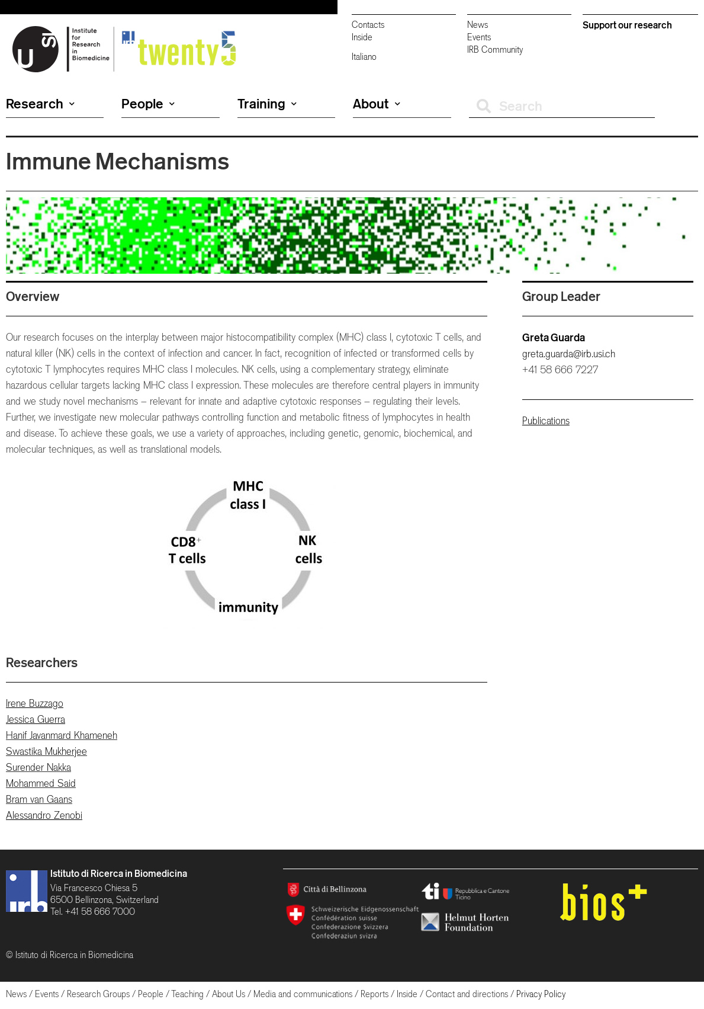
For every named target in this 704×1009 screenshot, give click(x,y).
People (148, 104)
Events (479, 37)
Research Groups (98, 994)
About (376, 104)
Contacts (368, 24)
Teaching (187, 994)
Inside (362, 37)
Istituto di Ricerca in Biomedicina (118, 873)
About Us (228, 994)
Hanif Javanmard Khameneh (61, 735)
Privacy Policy (540, 994)
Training (267, 104)
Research (40, 104)
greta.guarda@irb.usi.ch (568, 353)
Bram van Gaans (39, 799)
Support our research (627, 25)
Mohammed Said (41, 783)
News (477, 24)
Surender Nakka (38, 767)
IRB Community (495, 49)
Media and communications (302, 994)
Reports (374, 994)
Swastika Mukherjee (46, 751)
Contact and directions (467, 994)
